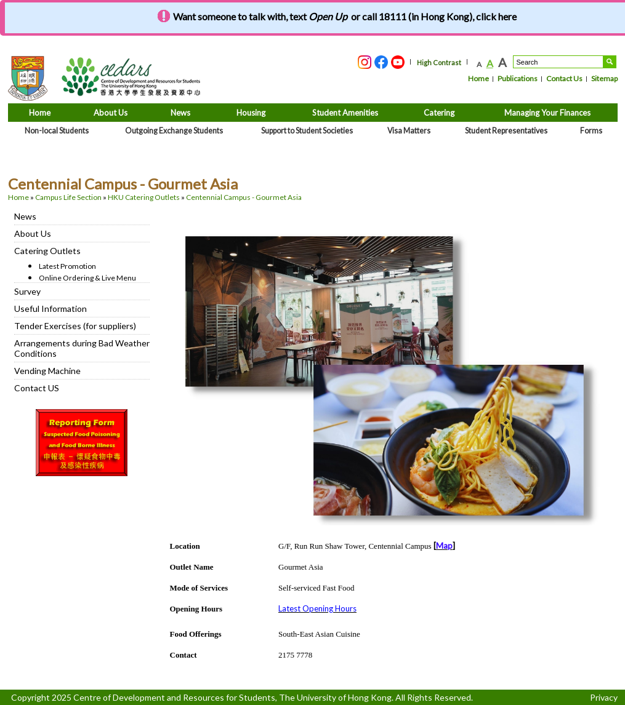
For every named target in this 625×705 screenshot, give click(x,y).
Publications (518, 78)
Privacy (604, 697)
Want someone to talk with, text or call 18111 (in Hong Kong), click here (345, 16)
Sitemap (604, 78)
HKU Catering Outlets (144, 197)
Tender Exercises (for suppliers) (75, 326)
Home (478, 78)
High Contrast (439, 62)
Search (609, 61)
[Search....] (558, 61)
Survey (27, 291)
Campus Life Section (68, 197)
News (25, 216)
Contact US (36, 388)
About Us (32, 233)
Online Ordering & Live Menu (87, 277)
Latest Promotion (67, 266)
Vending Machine (47, 370)
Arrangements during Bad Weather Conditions (82, 348)
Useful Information (50, 308)
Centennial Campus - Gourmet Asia (244, 197)
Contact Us (564, 78)
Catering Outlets (47, 250)
